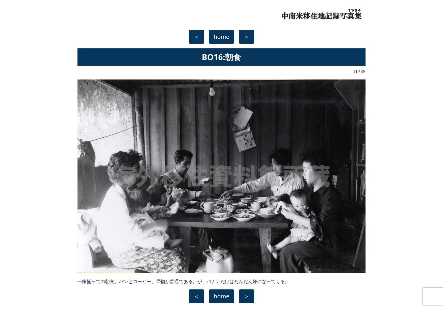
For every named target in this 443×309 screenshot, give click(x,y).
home (221, 37)
